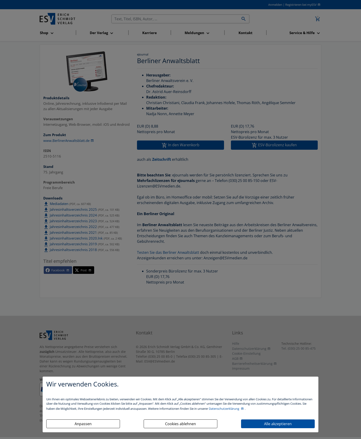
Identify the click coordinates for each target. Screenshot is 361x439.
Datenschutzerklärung (224, 409)
